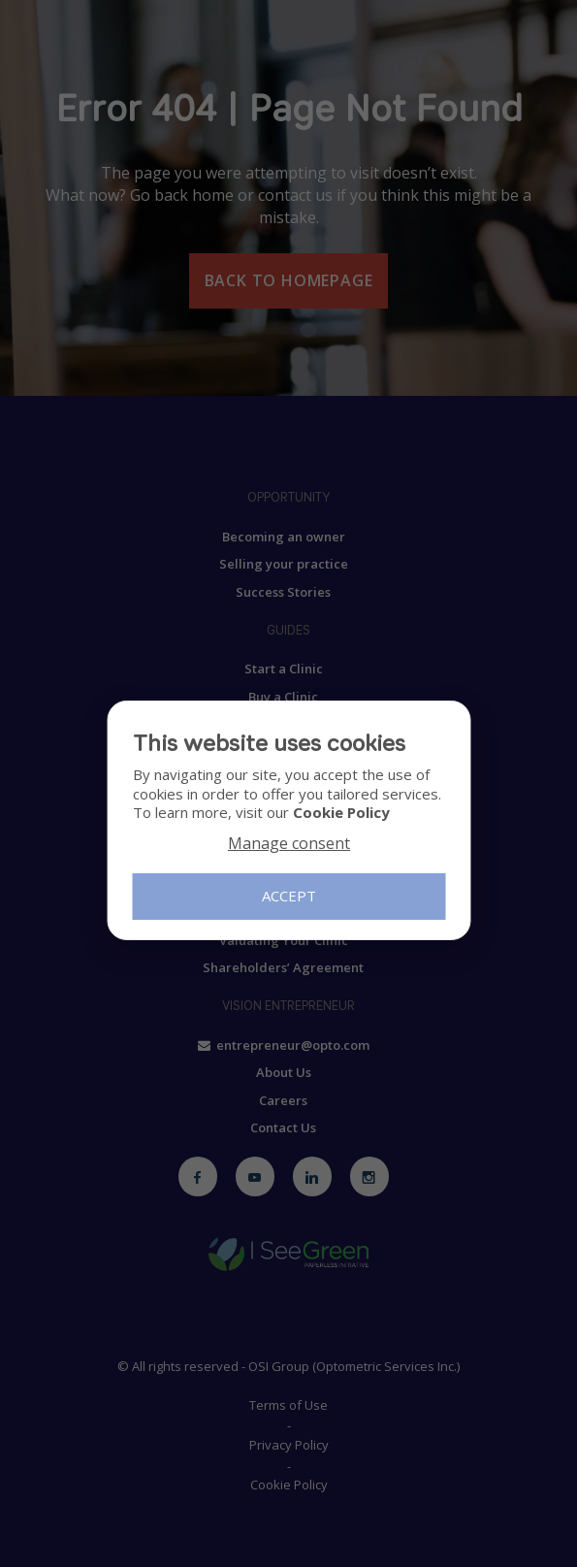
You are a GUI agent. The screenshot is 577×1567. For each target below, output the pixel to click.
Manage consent (289, 843)
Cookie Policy (340, 812)
